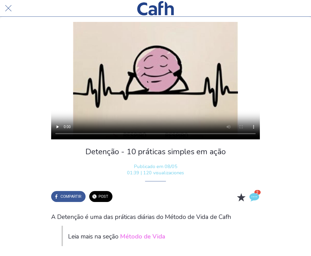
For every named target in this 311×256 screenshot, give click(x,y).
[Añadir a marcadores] (241, 197)
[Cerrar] (8, 8)
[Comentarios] (253, 197)
